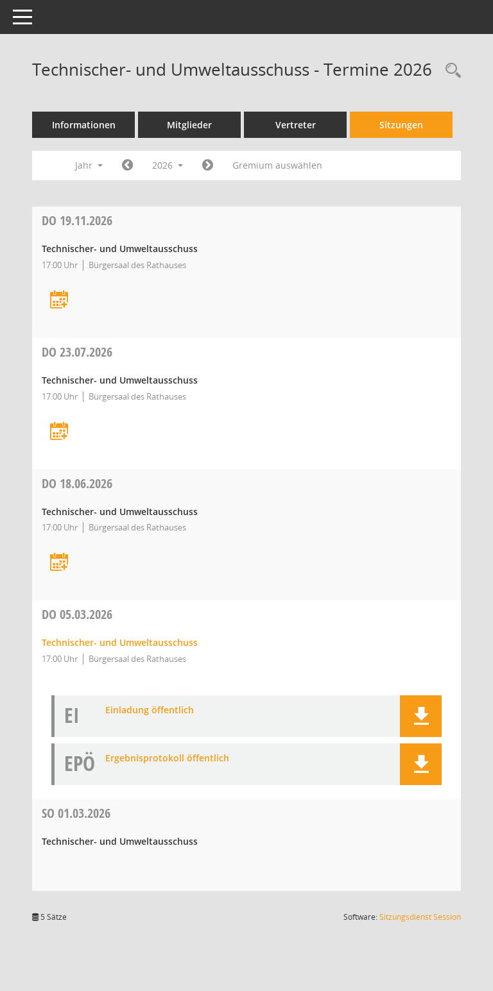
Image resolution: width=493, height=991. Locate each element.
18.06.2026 (77, 483)
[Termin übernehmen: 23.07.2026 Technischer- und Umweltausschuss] (59, 432)
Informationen (84, 125)
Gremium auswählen (277, 165)
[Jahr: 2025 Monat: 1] (127, 165)
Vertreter (295, 125)
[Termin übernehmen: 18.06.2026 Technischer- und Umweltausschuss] (59, 562)
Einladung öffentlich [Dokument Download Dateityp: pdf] (149, 710)
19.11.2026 (77, 220)
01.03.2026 (76, 813)
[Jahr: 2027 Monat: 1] (208, 165)
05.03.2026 (77, 614)
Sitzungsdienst (420, 916)
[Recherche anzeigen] (450, 70)
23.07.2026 (77, 351)
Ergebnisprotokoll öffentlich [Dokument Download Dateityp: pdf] (167, 758)
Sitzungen (401, 125)
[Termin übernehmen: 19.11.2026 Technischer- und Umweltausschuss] (59, 300)
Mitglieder (189, 125)
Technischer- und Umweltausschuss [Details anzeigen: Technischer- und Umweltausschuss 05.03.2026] (120, 642)
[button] (421, 716)
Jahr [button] (89, 165)
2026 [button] (167, 165)
